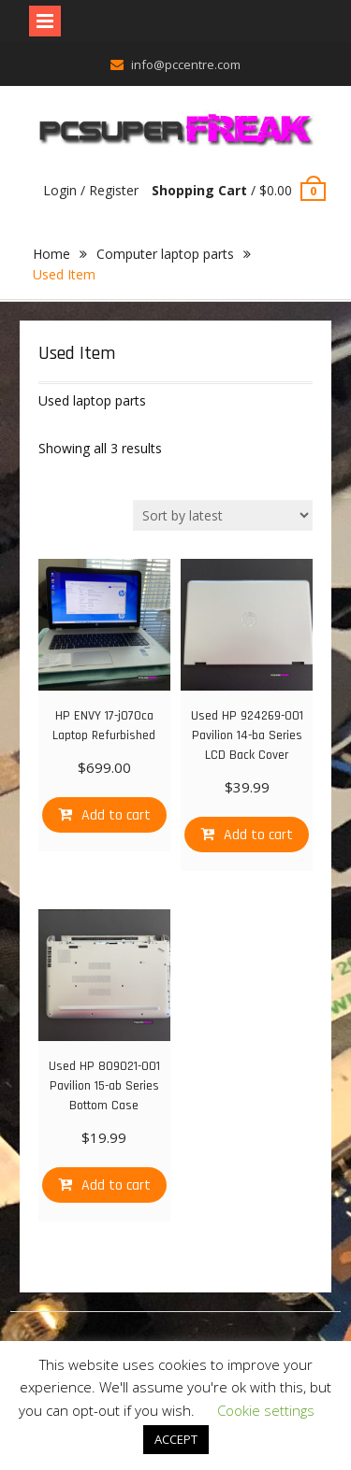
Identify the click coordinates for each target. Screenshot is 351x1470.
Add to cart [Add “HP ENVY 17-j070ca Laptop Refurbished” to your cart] (116, 815)
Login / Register (91, 190)
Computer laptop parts (165, 254)
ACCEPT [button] (175, 1439)
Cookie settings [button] (265, 1410)
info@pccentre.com (186, 64)
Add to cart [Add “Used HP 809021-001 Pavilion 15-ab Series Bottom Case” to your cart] (116, 1185)
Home (51, 254)
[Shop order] (223, 515)
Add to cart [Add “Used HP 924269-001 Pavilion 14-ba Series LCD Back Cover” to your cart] (258, 835)
